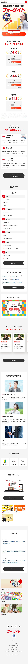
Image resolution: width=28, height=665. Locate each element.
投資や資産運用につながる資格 (9, 282)
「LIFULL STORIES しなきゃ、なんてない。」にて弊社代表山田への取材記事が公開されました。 (13, 561)
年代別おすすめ (6, 279)
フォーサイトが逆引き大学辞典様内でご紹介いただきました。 (13, 552)
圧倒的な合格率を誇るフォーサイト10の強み (13, 175)
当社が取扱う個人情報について (14, 649)
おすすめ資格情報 (13, 287)
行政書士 (5, 202)
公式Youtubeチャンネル (13, 498)
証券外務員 (6, 212)
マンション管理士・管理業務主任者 (11, 248)
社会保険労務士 (7, 199)
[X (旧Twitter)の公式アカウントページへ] (19, 626)
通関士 (5, 235)
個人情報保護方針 (13, 647)
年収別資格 (20, 282)
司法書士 (5, 205)
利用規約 (13, 641)
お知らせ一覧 (13, 569)
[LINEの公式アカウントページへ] (11, 626)
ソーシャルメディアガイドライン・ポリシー (14, 651)
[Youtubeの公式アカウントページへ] (8, 626)
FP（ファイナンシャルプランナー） (11, 225)
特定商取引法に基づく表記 (14, 645)
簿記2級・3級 (6, 222)
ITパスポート (6, 258)
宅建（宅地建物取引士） (9, 245)
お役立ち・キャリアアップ (16, 276)
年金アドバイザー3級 (8, 228)
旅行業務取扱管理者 (8, 238)
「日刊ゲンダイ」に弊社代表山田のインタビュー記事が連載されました (13, 542)
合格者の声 (13, 360)
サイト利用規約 (14, 643)
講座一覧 (13, 263)
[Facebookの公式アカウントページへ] (15, 626)
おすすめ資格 (5, 276)
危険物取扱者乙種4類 (8, 215)
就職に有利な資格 (15, 279)
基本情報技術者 (7, 255)
